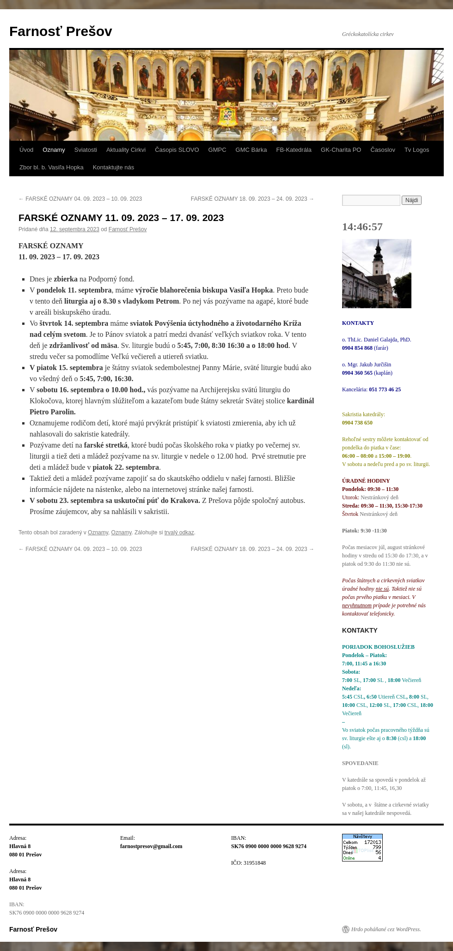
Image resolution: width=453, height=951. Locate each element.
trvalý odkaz (179, 532)
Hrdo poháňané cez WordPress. (386, 929)
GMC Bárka (251, 149)
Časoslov (382, 149)
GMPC (217, 149)
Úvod (26, 149)
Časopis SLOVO (177, 149)
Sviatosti (85, 149)
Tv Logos (416, 149)
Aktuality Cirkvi (126, 149)
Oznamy (54, 149)
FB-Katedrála (294, 149)
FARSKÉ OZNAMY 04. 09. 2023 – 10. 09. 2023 (80, 199)
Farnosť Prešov (60, 31)
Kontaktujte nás (114, 167)
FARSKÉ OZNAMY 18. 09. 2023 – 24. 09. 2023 (252, 199)
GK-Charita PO (341, 149)
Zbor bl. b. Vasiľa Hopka (51, 167)
